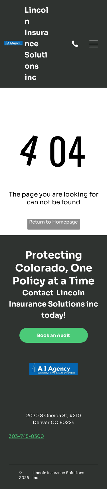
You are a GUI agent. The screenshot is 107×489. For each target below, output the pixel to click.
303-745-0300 (26, 436)
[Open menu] (93, 44)
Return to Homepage (53, 222)
